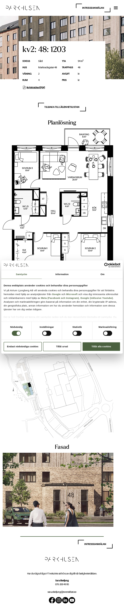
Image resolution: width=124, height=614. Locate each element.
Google (56, 294)
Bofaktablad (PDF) (33, 87)
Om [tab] (102, 274)
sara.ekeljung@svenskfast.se (62, 592)
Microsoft (72, 294)
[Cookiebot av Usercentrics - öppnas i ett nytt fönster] (106, 265)
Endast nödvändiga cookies (22, 346)
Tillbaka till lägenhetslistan (62, 107)
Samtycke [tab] (21, 274)
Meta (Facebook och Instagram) (60, 298)
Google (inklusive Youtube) (96, 298)
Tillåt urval (62, 346)
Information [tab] (62, 274)
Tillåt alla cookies (101, 346)
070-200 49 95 (62, 584)
